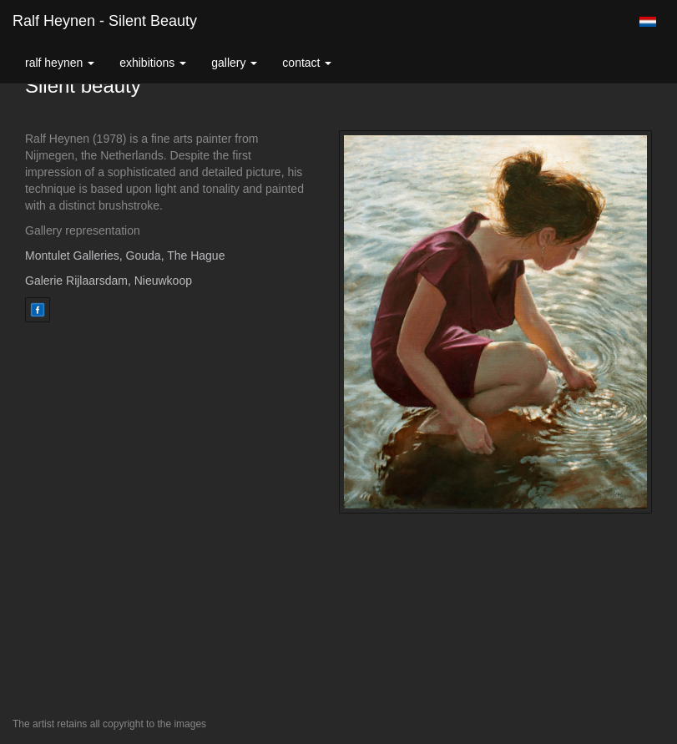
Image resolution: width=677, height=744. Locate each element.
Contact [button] (306, 62)
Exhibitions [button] (152, 62)
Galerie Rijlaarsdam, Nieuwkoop (108, 280)
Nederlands (647, 22)
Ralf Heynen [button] (59, 62)
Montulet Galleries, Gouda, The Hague (125, 255)
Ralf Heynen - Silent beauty (105, 21)
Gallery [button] (234, 62)
